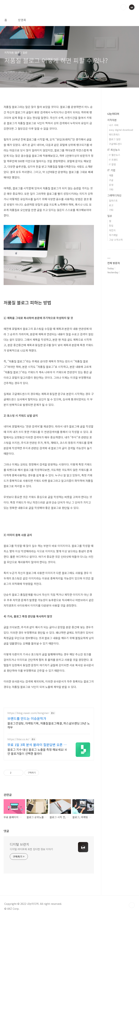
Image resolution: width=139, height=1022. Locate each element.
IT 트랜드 (113, 159)
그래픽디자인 (114, 195)
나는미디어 (113, 114)
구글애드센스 (115, 144)
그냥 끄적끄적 (116, 239)
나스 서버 (113, 125)
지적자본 (112, 120)
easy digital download (121, 129)
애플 (111, 175)
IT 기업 (111, 170)
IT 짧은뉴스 (114, 155)
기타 (111, 189)
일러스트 (113, 200)
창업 (111, 225)
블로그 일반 (115, 139)
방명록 (22, 20)
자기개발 (113, 235)
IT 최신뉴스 (113, 150)
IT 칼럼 (112, 164)
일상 (109, 216)
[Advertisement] (49, 729)
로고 (111, 205)
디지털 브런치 (19, 949)
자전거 (112, 230)
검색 (123, 7)
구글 (111, 180)
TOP (132, 1010)
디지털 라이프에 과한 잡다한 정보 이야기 (31, 954)
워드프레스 (114, 134)
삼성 (111, 184)
